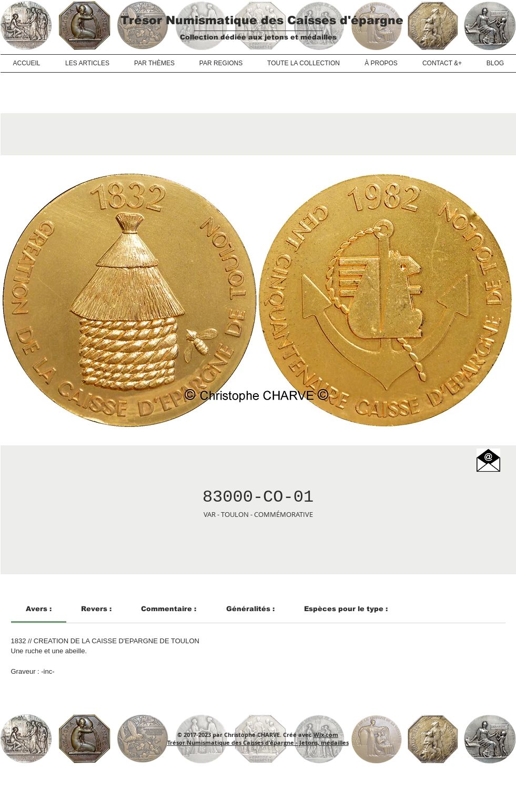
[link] (39, 609)
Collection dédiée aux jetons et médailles (258, 37)
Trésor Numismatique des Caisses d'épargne (261, 20)
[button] (488, 460)
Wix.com (325, 735)
